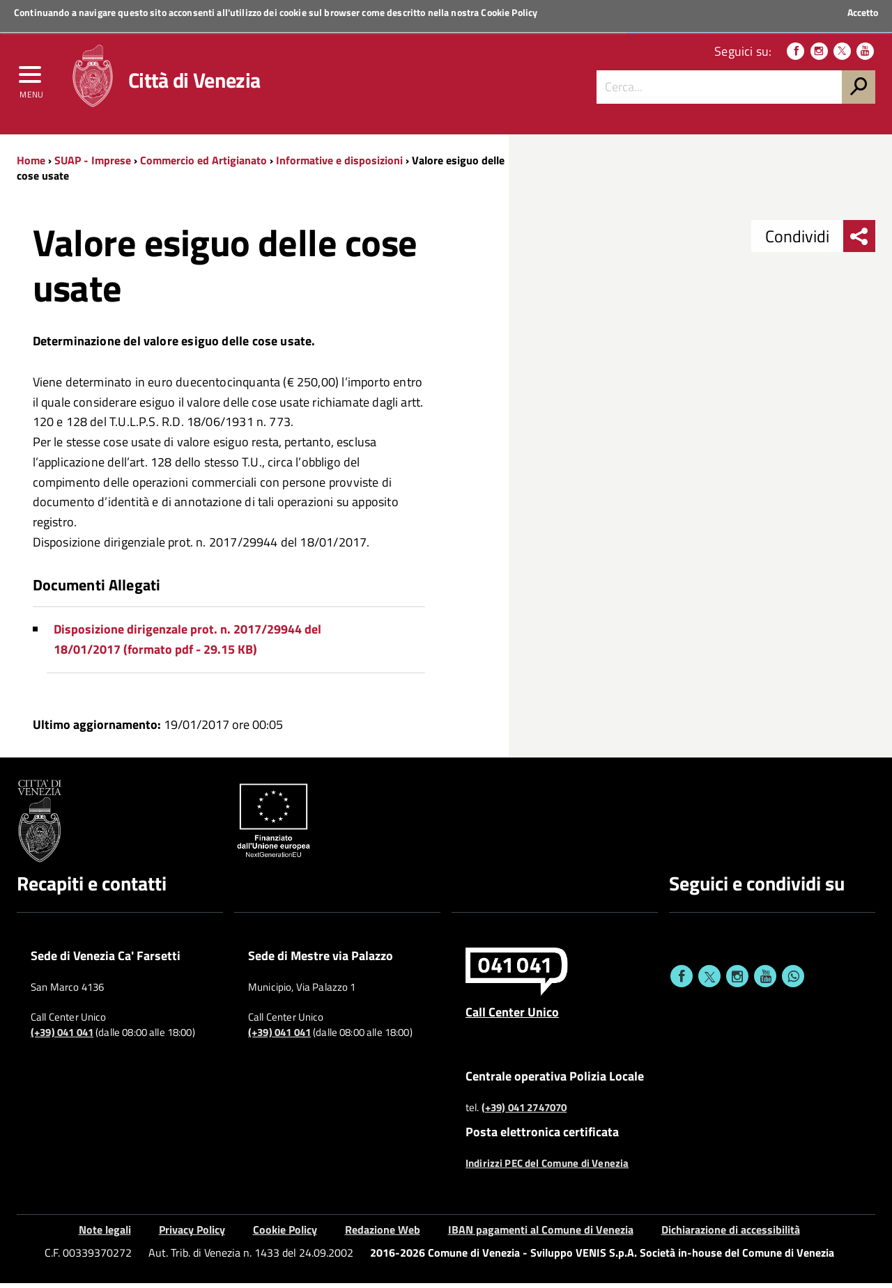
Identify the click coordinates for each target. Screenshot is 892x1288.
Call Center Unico (512, 1017)
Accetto (862, 12)
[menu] (31, 81)
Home (31, 165)
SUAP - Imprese (92, 165)
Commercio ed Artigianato (203, 165)
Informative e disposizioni (339, 165)
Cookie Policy (509, 12)
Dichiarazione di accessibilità (730, 1235)
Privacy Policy (192, 1235)
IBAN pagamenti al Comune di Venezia (540, 1235)
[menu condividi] (859, 242)
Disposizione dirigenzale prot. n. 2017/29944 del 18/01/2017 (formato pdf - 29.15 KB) (187, 644)
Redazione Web (382, 1235)
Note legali (105, 1235)
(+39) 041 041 (62, 1037)
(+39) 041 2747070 (524, 1112)
